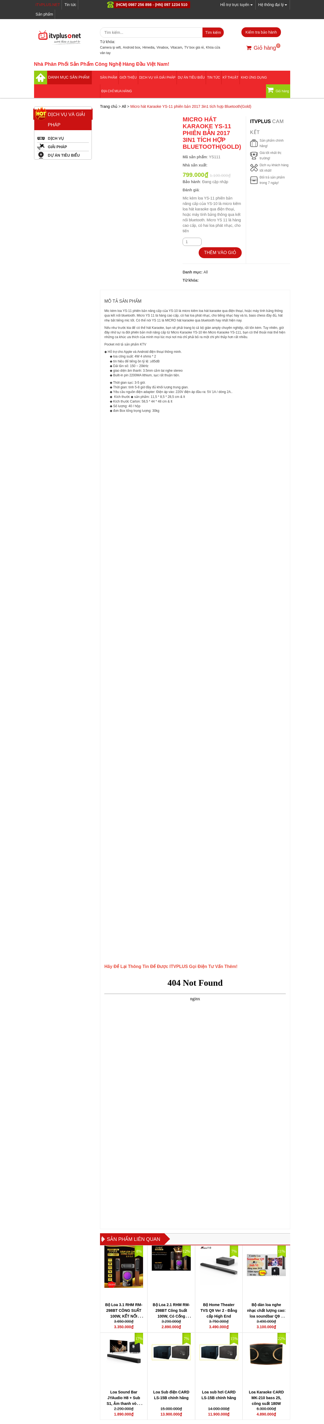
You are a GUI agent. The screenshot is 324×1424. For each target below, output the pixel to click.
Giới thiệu (128, 77)
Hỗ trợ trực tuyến (236, 4)
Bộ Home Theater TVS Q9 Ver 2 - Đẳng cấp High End (219, 1310)
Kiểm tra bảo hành (261, 32)
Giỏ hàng (261, 48)
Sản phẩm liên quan (133, 1239)
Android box (131, 47)
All (124, 106)
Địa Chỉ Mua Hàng (116, 91)
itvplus (261, 121)
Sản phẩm (44, 14)
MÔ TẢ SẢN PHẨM (122, 301)
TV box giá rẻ (194, 47)
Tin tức (70, 4)
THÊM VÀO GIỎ (220, 252)
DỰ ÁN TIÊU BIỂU (191, 77)
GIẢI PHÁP (57, 147)
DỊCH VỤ (56, 138)
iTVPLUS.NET (48, 4)
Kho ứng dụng (254, 77)
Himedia (149, 47)
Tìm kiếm (213, 32)
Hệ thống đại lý (272, 4)
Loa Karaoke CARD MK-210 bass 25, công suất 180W (266, 1398)
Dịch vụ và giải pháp (157, 77)
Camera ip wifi (110, 47)
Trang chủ (108, 106)
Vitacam (176, 47)
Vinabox (162, 47)
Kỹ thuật (230, 77)
